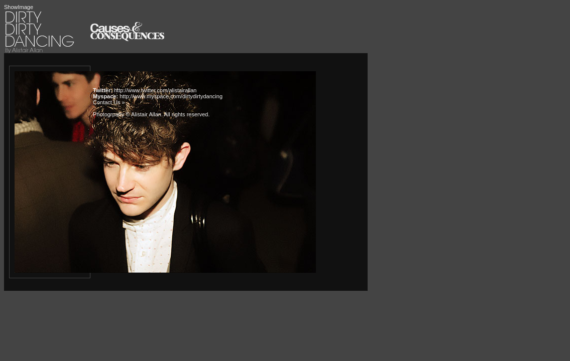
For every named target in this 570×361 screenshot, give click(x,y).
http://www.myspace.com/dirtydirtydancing (171, 96)
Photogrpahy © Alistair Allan (127, 114)
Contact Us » (109, 102)
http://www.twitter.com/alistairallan (155, 90)
